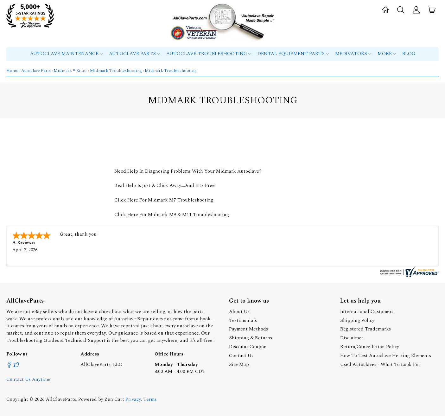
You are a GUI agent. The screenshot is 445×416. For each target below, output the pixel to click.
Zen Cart (114, 399)
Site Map (239, 364)
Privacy (133, 399)
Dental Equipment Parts (293, 53)
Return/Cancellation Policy (369, 346)
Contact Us (241, 355)
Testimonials (243, 320)
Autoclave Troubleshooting (208, 53)
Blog (408, 53)
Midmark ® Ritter (70, 70)
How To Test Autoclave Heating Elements (385, 355)
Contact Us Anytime (28, 379)
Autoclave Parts (134, 53)
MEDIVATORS (353, 53)
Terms (149, 399)
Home (12, 70)
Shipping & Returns (250, 338)
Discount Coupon (248, 346)
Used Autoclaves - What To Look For (380, 364)
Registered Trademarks (365, 329)
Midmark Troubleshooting (116, 70)
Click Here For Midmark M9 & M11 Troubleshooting (171, 214)
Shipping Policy (357, 320)
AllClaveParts (61, 399)
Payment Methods (248, 329)
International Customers (366, 311)
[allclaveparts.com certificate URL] (408, 275)
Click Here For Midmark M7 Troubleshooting (163, 200)
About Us (239, 311)
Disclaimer (351, 338)
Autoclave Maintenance (66, 53)
